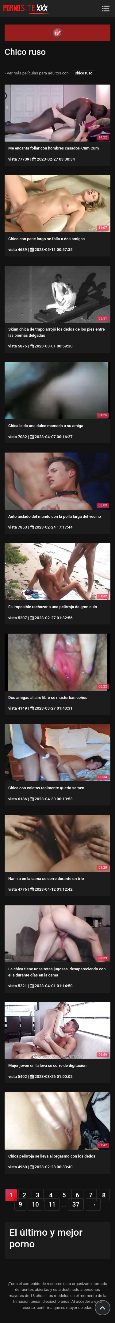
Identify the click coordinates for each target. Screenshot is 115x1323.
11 (52, 1204)
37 (75, 1204)
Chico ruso (83, 73)
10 (35, 1204)
